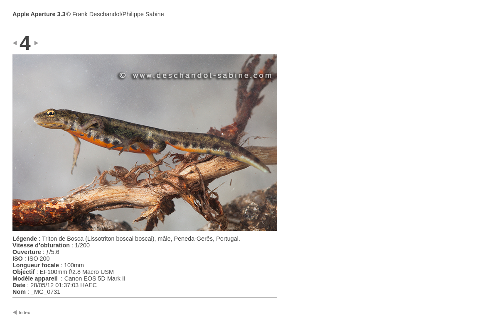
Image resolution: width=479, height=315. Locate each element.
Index (24, 312)
